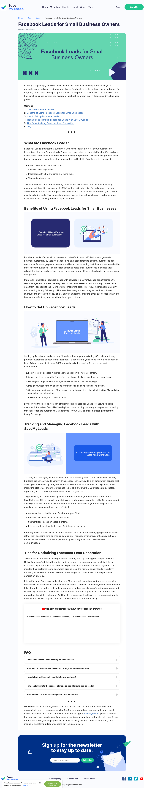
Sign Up (134, 7)
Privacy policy (55, 779)
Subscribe (87, 760)
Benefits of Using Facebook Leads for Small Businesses (55, 113)
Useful (75, 7)
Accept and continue (52, 784)
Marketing (55, 7)
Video (91, 7)
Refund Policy (89, 779)
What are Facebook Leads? (40, 109)
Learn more (26, 785)
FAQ (29, 126)
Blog (29, 18)
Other (83, 7)
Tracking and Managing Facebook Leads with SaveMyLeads (57, 120)
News (45, 7)
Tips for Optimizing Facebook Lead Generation (50, 123)
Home (20, 18)
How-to (65, 7)
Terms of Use (72, 779)
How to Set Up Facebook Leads (43, 116)
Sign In (119, 7)
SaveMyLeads (91, 713)
